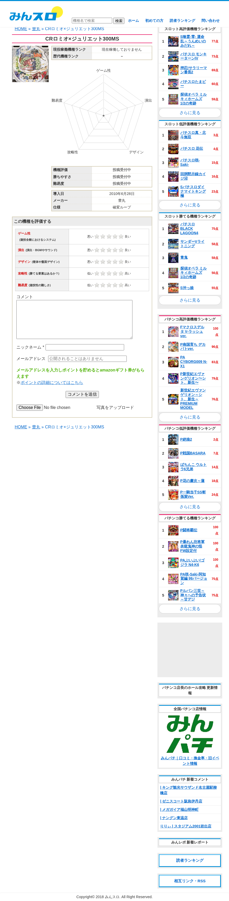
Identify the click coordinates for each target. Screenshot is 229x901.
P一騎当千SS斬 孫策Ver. (193, 494)
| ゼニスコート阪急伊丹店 (181, 801)
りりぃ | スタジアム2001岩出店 (185, 826)
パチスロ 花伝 (191, 148)
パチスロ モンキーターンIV (193, 56)
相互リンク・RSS (190, 881)
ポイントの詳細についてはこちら (52, 382)
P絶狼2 (186, 439)
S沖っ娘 (187, 288)
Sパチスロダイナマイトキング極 (193, 191)
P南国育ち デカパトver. (193, 346)
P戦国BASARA (193, 453)
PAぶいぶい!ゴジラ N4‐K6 (192, 562)
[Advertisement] (190, 650)
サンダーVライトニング (192, 243)
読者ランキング (182, 20)
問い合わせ (210, 20)
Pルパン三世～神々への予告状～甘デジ (193, 595)
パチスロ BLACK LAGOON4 (189, 228)
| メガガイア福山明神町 (179, 809)
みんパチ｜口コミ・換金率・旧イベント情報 (190, 761)
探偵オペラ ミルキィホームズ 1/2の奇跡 (193, 98)
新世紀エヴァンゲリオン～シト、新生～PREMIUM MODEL (193, 399)
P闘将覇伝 (188, 530)
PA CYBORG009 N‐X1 (193, 361)
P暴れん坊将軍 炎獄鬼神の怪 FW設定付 (192, 546)
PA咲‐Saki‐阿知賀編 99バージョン (193, 578)
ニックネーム (30, 347)
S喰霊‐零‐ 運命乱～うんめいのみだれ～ (193, 41)
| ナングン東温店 (174, 818)
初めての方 (154, 20)
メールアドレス (31, 358)
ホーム (133, 20)
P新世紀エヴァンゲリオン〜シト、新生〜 (193, 378)
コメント (24, 297)
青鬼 (184, 257)
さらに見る (190, 112)
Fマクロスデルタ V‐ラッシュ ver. (192, 331)
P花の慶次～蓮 (192, 481)
